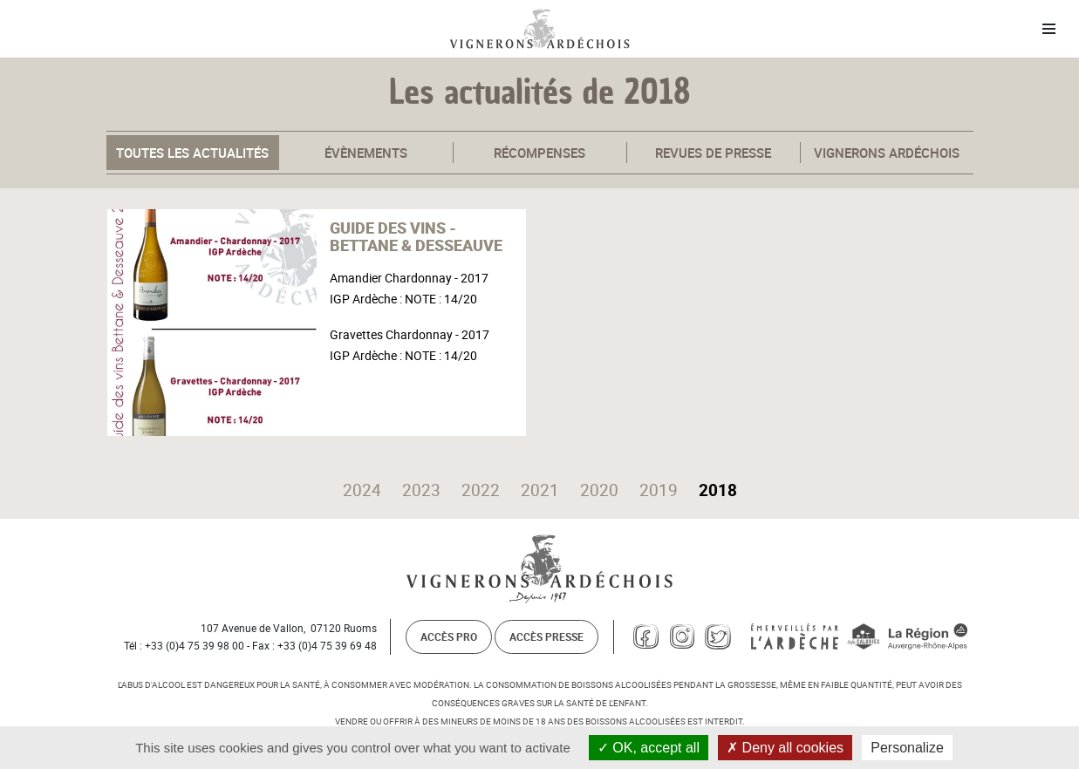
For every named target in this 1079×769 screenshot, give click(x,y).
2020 (599, 490)
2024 (362, 490)
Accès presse (546, 636)
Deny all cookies (785, 747)
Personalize (907, 747)
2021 (540, 490)
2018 (718, 490)
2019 (658, 490)
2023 (421, 490)
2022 (480, 490)
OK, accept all (649, 747)
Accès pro (448, 636)
